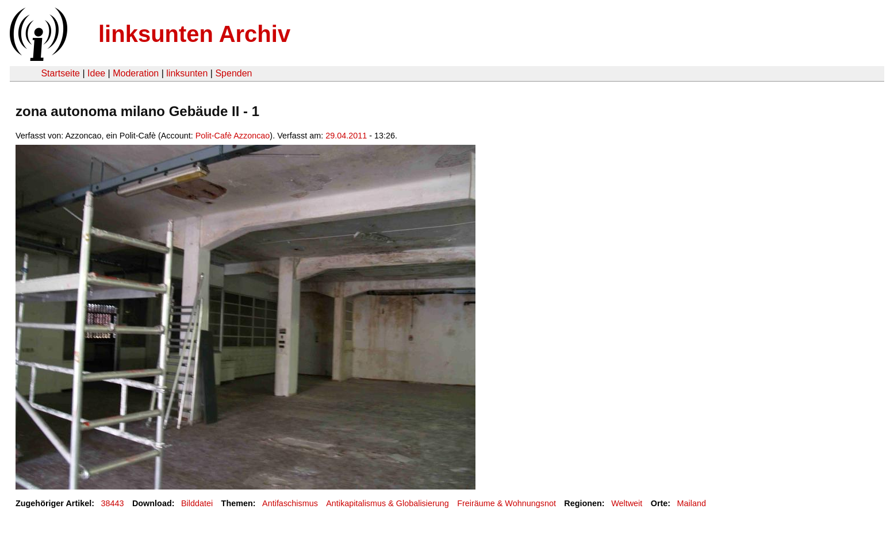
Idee (96, 73)
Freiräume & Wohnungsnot (506, 503)
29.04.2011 (346, 135)
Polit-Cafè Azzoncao (232, 135)
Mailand (691, 503)
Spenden (233, 73)
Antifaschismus (290, 503)
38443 (112, 503)
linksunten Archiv (194, 34)
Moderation (136, 73)
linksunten (187, 73)
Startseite (60, 73)
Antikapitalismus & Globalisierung (387, 503)
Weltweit (626, 503)
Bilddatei (197, 503)
